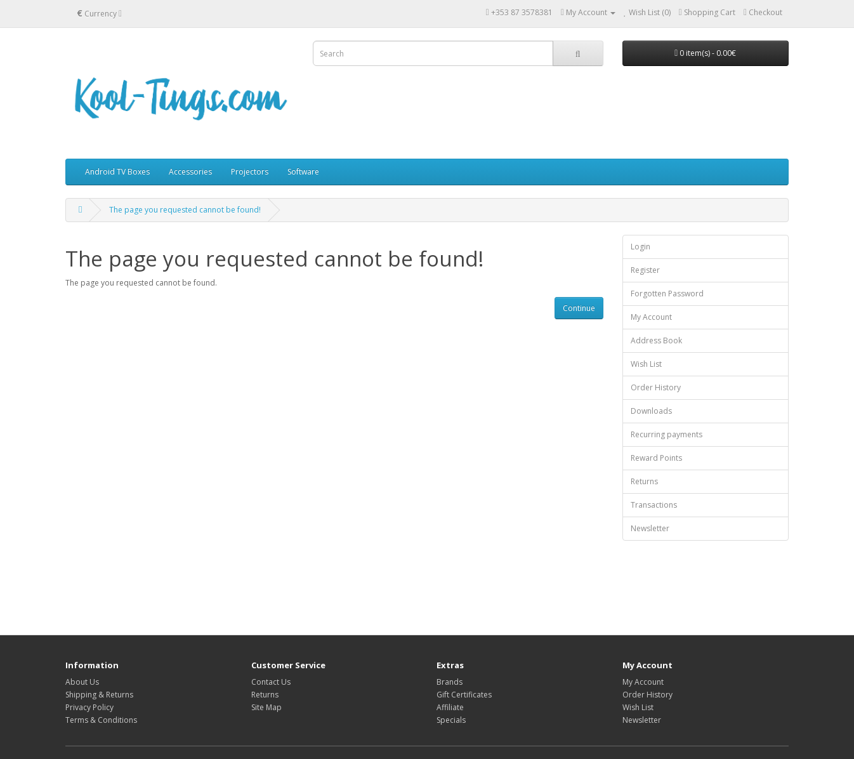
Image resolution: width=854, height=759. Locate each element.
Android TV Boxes (117, 171)
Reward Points (656, 457)
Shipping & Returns (99, 694)
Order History (656, 387)
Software (303, 171)
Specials (451, 720)
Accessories (190, 171)
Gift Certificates (464, 694)
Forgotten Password (667, 293)
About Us (82, 681)
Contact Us (271, 681)
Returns (644, 481)
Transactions (654, 504)
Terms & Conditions (101, 720)
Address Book (656, 340)
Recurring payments (666, 434)
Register (645, 270)
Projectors (249, 171)
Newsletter (650, 528)
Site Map (266, 707)
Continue (579, 308)
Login (640, 246)
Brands (450, 681)
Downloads (651, 411)
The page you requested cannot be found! (185, 209)
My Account (651, 317)
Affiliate (450, 707)
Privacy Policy (89, 707)
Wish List (646, 364)
